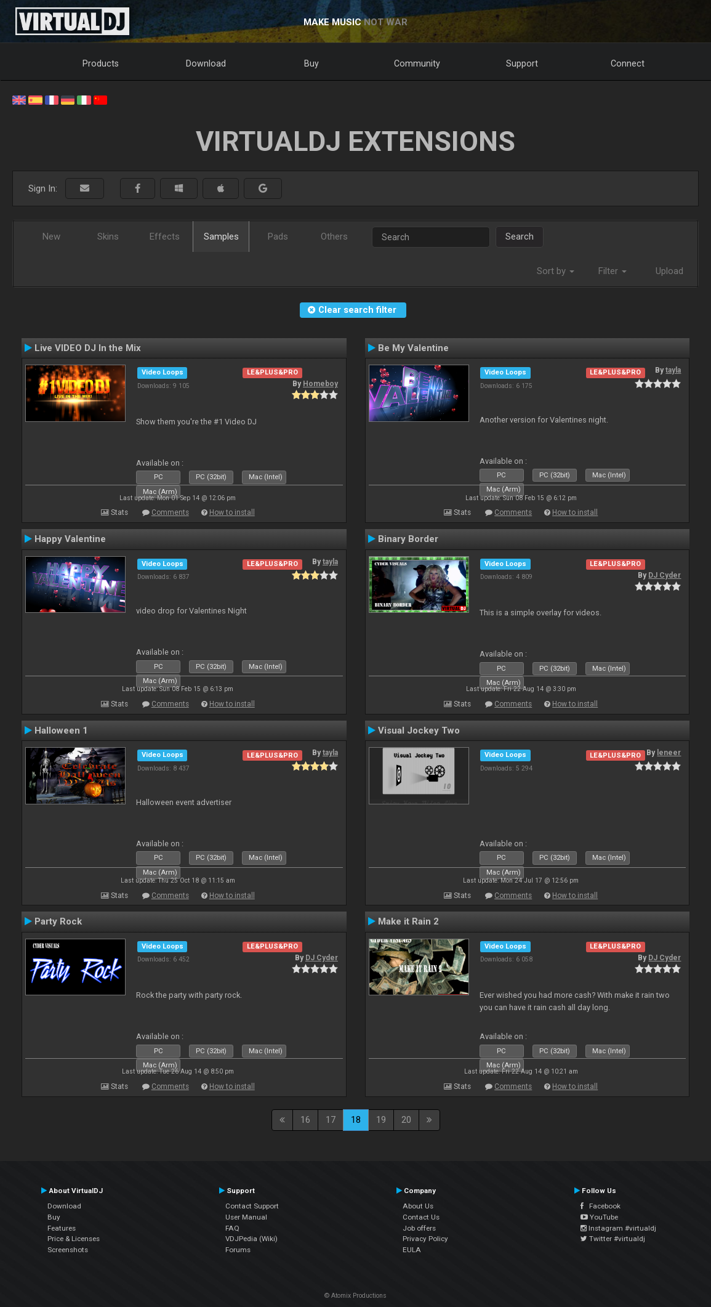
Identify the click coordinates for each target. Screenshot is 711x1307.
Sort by (555, 271)
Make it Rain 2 (408, 921)
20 (406, 1119)
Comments (170, 512)
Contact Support (252, 1206)
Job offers (419, 1228)
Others (334, 236)
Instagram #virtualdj (618, 1228)
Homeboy (320, 383)
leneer (669, 752)
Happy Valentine (70, 538)
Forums (238, 1249)
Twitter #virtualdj (612, 1238)
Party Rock (58, 921)
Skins (108, 236)
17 (330, 1119)
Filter (612, 271)
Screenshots (67, 1249)
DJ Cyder (664, 575)
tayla (673, 370)
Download (206, 63)
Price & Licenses (73, 1238)
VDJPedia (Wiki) (251, 1238)
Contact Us (421, 1217)
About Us (418, 1206)
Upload (669, 271)
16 (305, 1119)
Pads (278, 236)
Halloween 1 (61, 730)
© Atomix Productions (355, 1296)
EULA (412, 1249)
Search (519, 236)
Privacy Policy (425, 1238)
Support (522, 63)
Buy (311, 63)
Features (61, 1228)
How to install (232, 512)
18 (356, 1119)
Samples (221, 236)
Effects (165, 236)
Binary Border (408, 538)
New (51, 236)
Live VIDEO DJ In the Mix (87, 348)
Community (417, 63)
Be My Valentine (413, 348)
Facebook (600, 1206)
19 (381, 1119)
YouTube (599, 1217)
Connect (628, 63)
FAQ (232, 1228)
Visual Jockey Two (419, 730)
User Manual (246, 1217)
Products (100, 63)
